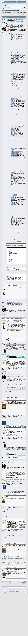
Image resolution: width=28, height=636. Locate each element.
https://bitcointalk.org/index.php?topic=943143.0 (14, 481)
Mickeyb (3, 506)
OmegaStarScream (5, 437)
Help (6, 10)
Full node (12, 201)
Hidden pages (13, 68)
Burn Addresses (13, 180)
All (10, 581)
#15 (25, 507)
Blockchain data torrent (14, 177)
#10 (25, 429)
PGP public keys (13, 71)
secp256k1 (12, 211)
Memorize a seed (13, 99)
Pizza (13, 113)
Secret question (13, 79)
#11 (25, 438)
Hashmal (12, 203)
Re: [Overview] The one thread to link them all (16, 284)
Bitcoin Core (13, 176)
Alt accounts (13, 49)
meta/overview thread (17, 167)
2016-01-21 (15, 186)
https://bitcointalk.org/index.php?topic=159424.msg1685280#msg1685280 (13, 435)
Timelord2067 (10, 21)
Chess (12, 235)
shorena (3, 19)
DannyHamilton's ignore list (15, 54)
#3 (25, 300)
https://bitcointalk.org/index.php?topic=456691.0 (17, 406)
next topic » (24, 14)
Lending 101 (13, 141)
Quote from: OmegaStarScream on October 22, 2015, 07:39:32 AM (15, 376)
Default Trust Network (14, 56)
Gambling (12, 136)
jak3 (22, 21)
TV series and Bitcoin (14, 107)
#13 (25, 479)
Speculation (13, 154)
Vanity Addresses (13, 241)
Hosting (12, 171)
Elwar (3, 479)
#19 (25, 558)
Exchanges (12, 36)
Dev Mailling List (13, 198)
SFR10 (3, 415)
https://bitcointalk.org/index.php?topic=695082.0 (14, 499)
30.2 (5, 8)
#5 (25, 343)
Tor (11, 216)
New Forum (13, 70)
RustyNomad (4, 529)
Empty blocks (13, 168)
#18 (25, 543)
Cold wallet (12, 197)
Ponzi (12, 149)
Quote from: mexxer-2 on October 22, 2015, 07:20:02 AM (14, 302)
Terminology (13, 105)
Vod (11, 20)
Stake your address (14, 84)
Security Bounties (13, 81)
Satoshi (12, 240)
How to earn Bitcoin (14, 139)
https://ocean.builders (9, 492)
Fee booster (13, 199)
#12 (25, 457)
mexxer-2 (3, 284)
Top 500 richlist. (15, 117)
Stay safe (12, 104)
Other (8, 12)
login (10, 5)
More (17, 10)
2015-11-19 (15, 192)
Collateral (12, 126)
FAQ (11, 65)
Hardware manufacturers (15, 170)
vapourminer (20, 20)
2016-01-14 (15, 187)
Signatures (12, 103)
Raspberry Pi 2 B (13, 210)
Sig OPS (12, 215)
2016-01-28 (15, 185)
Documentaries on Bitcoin (15, 93)
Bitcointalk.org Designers (15, 123)
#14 (25, 494)
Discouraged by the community (16, 61)
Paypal (12, 148)
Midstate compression (14, 206)
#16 (25, 519)
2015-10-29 (15, 195)
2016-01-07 (15, 188)
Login (11, 10)
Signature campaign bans (15, 153)
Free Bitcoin (13, 135)
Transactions (13, 218)
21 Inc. (12, 162)
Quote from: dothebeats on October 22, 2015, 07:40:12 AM (14, 384)
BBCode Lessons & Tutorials (15, 52)
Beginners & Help (12, 12)
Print (25, 15)
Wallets (12, 223)
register (13, 5)
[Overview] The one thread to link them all (15, 19)
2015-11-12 (15, 193)
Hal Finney (14, 556)
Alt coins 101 (13, 34)
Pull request (13, 208)
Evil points (12, 64)
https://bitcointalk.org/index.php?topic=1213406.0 (14, 349)
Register (14, 10)
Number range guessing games (16, 146)
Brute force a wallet (14, 182)
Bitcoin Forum (4, 12)
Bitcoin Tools (13, 88)
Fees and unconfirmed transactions (16, 94)
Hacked (12, 202)
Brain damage (15, 114)
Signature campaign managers (16, 152)
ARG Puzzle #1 (13, 230)
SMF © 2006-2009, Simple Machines (19, 591)
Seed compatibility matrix (15, 213)
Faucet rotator (13, 134)
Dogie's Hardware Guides (15, 166)
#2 (25, 285)
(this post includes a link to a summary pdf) (18, 231)
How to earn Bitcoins (14, 96)
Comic (12, 236)
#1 (25, 20)
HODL (12, 138)
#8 (25, 399)
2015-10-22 (15, 196)
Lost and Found (13, 143)
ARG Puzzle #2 (13, 232)
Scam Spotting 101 (14, 150)
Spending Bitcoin (13, 157)
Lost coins (12, 238)
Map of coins (13, 38)
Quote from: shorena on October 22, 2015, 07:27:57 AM (14, 320)
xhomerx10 (15, 20)
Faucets (12, 131)
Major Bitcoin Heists (14, 144)
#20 (25, 567)
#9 (25, 416)
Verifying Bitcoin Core (14, 108)
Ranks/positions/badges (14, 74)
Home (4, 10)
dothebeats (4, 429)
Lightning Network (14, 98)
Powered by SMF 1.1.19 (10, 591)
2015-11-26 (15, 191)
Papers (12, 100)
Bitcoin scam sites (14, 122)
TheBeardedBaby (18, 21)
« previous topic (19, 14)
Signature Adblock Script (15, 82)
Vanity (12, 220)
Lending (12, 142)
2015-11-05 (15, 194)
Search (9, 10)
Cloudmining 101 (13, 125)
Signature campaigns (14, 151)
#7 (25, 368)
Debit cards (12, 127)
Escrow (12, 128)
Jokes (12, 237)
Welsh (14, 21)
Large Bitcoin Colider (14, 204)
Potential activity (13, 73)
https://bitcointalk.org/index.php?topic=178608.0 (14, 572)
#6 (25, 359)
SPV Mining (13, 173)
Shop (11, 44)
